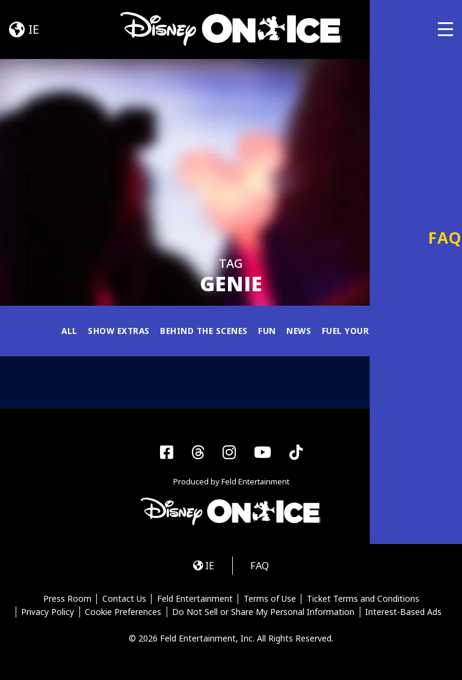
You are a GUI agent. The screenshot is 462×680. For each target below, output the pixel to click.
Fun (269, 330)
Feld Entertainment (195, 600)
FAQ (261, 566)
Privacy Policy (46, 613)
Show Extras (116, 330)
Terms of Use (270, 600)
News (301, 330)
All (65, 330)
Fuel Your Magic (365, 330)
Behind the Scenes (204, 330)
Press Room (67, 600)
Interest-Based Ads (404, 613)
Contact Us (124, 600)
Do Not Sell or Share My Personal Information (263, 613)
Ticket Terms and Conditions (363, 600)
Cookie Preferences (123, 613)
